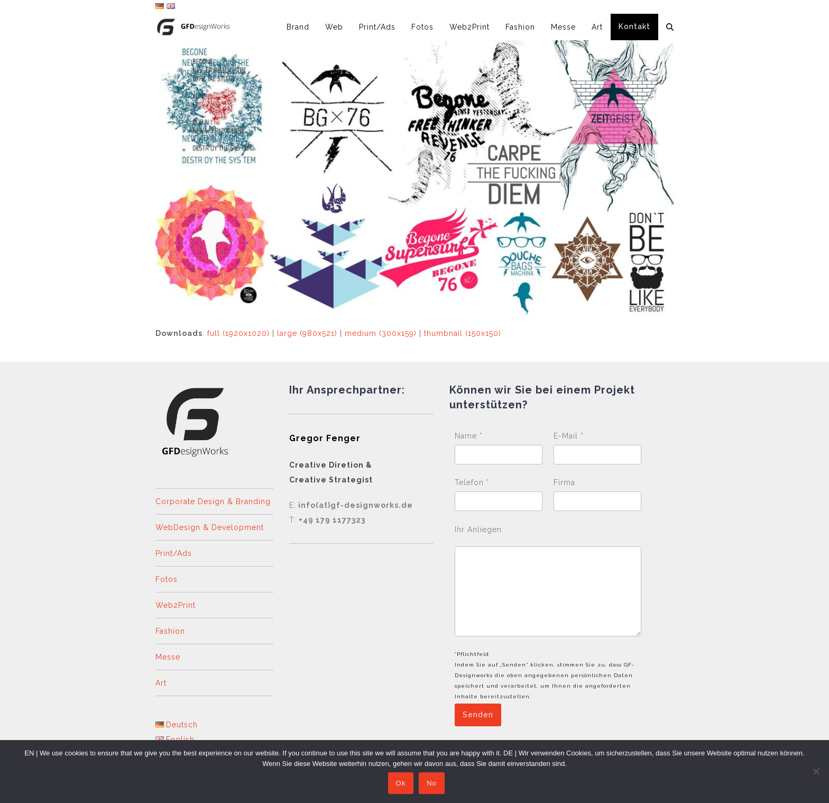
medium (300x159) (381, 333)
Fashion (170, 631)
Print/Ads (173, 553)
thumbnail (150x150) (462, 333)
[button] (669, 27)
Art (161, 683)
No (433, 784)
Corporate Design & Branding (213, 501)
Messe (167, 657)
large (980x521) (307, 333)
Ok (402, 784)
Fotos (166, 579)
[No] (815, 771)
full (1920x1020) (238, 333)
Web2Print (175, 605)
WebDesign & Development (209, 527)
